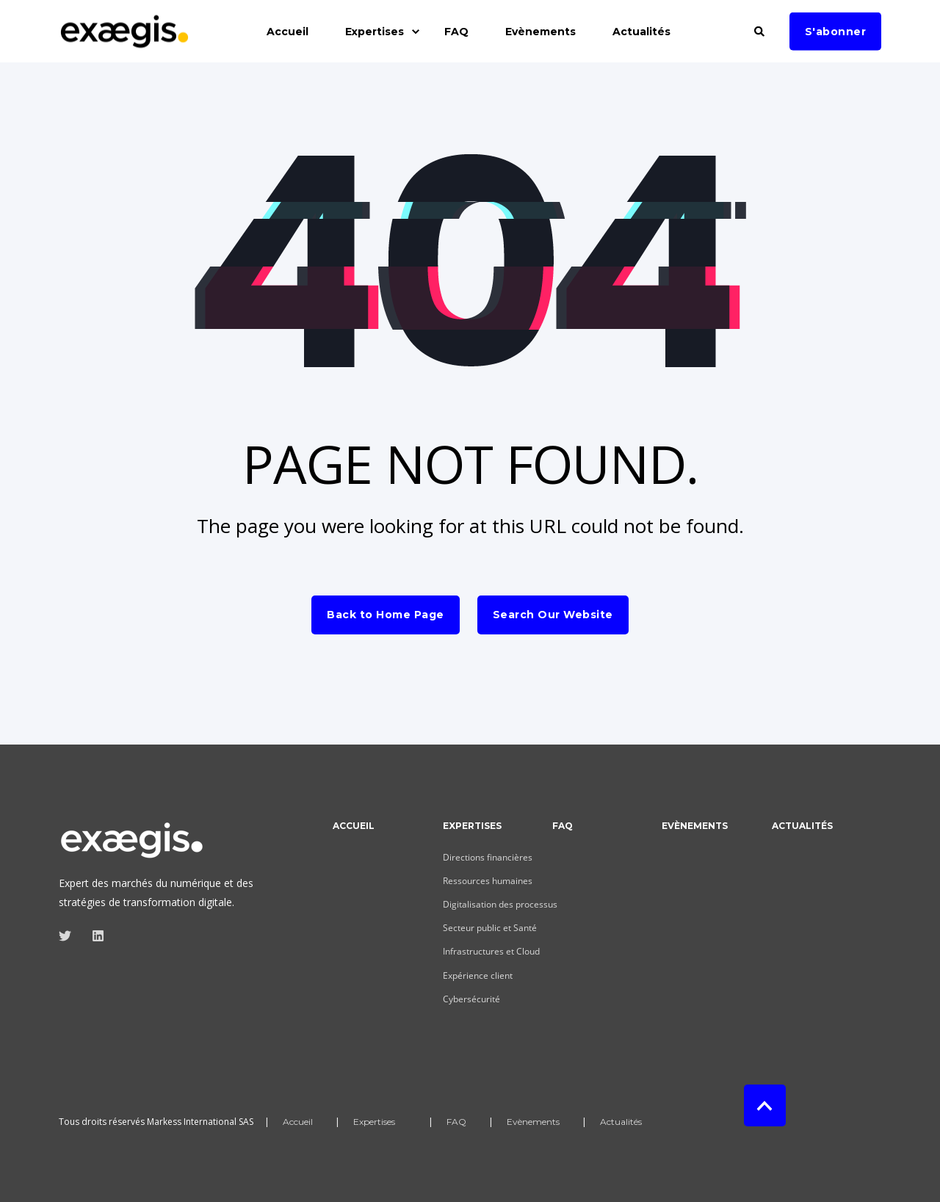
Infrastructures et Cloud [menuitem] (491, 951)
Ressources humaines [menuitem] (487, 881)
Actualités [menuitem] (802, 826)
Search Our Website (553, 614)
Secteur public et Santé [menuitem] (490, 928)
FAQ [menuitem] (562, 826)
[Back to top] (765, 1105)
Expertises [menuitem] (472, 826)
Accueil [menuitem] (354, 826)
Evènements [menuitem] (695, 826)
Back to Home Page (385, 614)
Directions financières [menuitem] (487, 857)
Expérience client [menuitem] (478, 975)
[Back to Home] (125, 40)
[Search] (760, 30)
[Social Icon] (69, 936)
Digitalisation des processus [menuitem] (500, 904)
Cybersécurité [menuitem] (471, 999)
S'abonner (836, 30)
